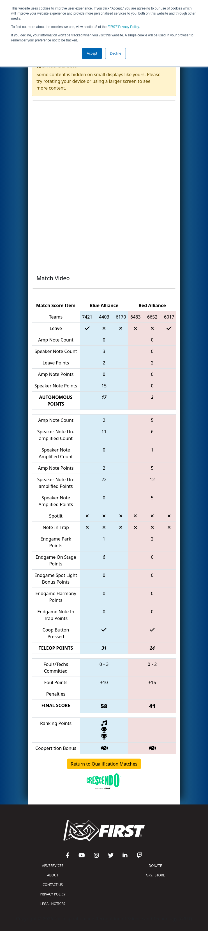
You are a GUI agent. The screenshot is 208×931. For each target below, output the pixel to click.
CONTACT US (53, 884)
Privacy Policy (123, 27)
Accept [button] (92, 53)
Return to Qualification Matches (104, 764)
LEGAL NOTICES (52, 903)
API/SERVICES (52, 865)
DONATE (155, 865)
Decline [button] (115, 53)
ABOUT (52, 875)
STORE (155, 875)
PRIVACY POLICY (53, 894)
